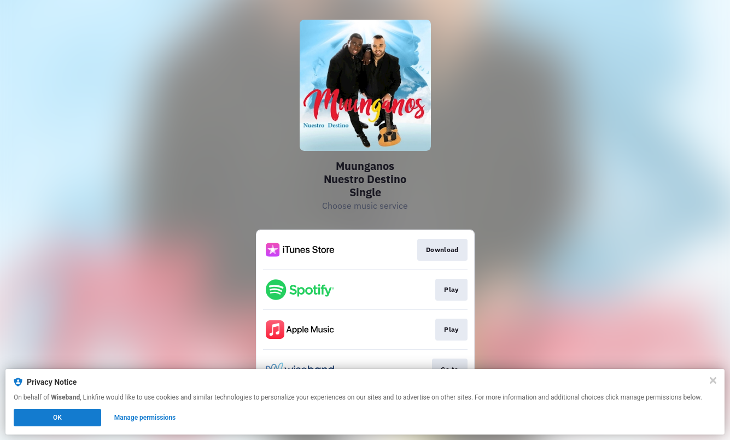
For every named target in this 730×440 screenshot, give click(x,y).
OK (57, 417)
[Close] (713, 380)
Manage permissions (145, 417)
